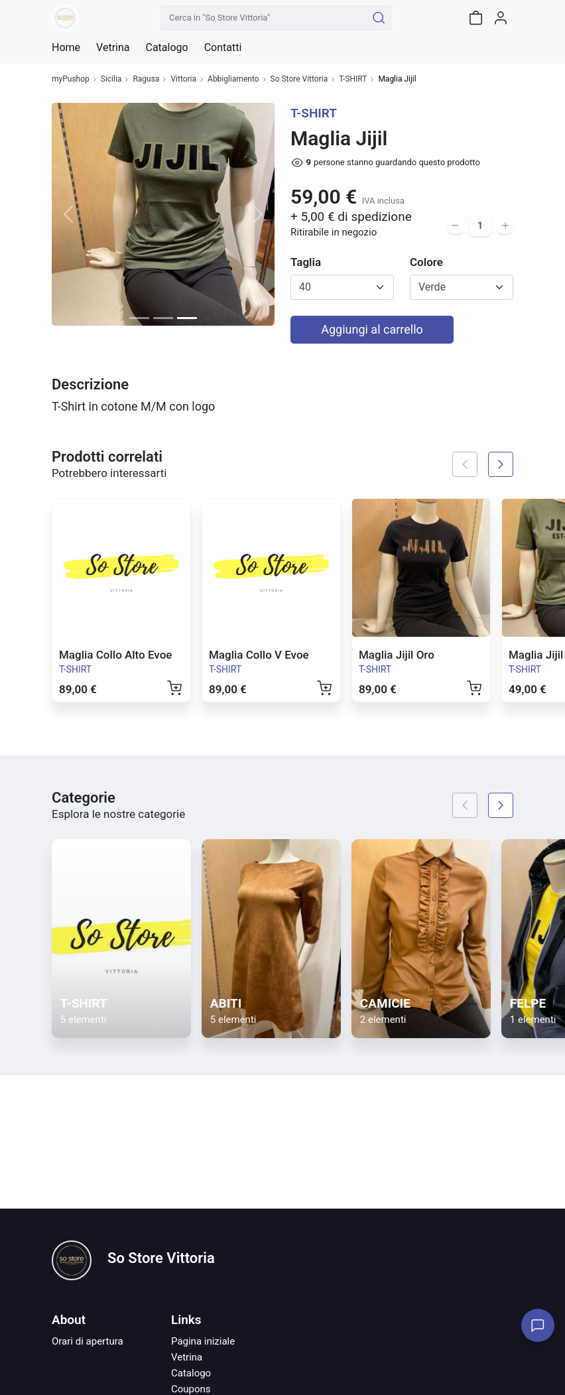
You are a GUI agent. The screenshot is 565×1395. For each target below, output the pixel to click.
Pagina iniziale (203, 1341)
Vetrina (186, 1357)
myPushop (71, 79)
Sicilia (111, 79)
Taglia (305, 262)
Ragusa (146, 79)
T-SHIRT (353, 79)
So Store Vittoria (299, 79)
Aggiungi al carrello (372, 329)
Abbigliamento (233, 79)
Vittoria (183, 79)
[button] (68, 214)
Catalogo (166, 47)
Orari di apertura (87, 1341)
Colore (426, 262)
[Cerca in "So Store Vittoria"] (263, 18)
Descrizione (90, 384)
